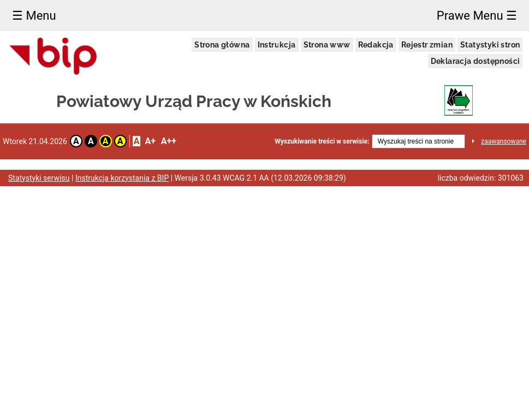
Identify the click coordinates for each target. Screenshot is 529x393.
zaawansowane (503, 141)
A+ (150, 141)
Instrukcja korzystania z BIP (122, 178)
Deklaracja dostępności (475, 61)
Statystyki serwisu (39, 178)
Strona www (327, 44)
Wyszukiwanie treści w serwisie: (322, 141)
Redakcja (376, 44)
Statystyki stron (490, 44)
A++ (168, 141)
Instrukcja (277, 44)
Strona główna (221, 44)
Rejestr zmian (427, 44)
